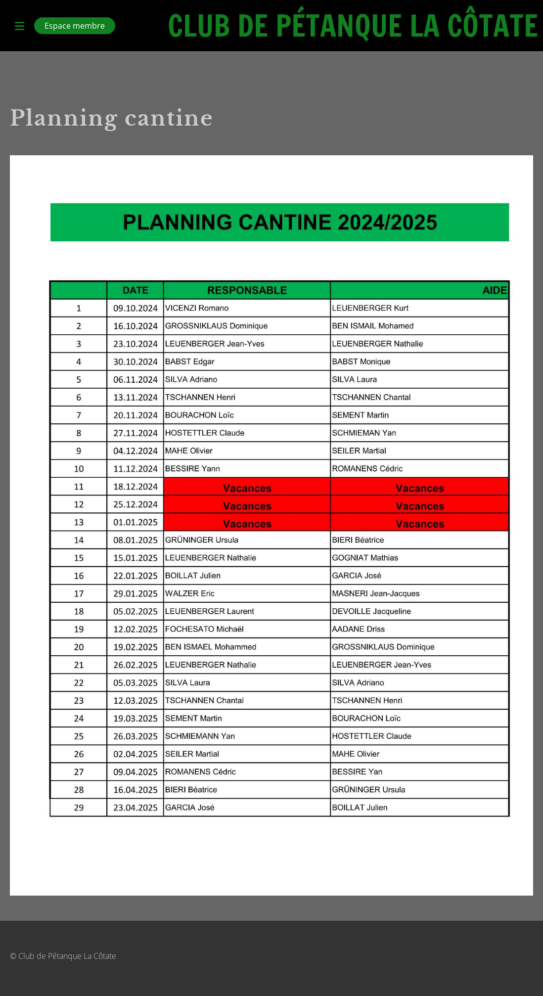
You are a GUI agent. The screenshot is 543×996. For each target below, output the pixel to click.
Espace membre (75, 25)
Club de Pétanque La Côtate (353, 25)
